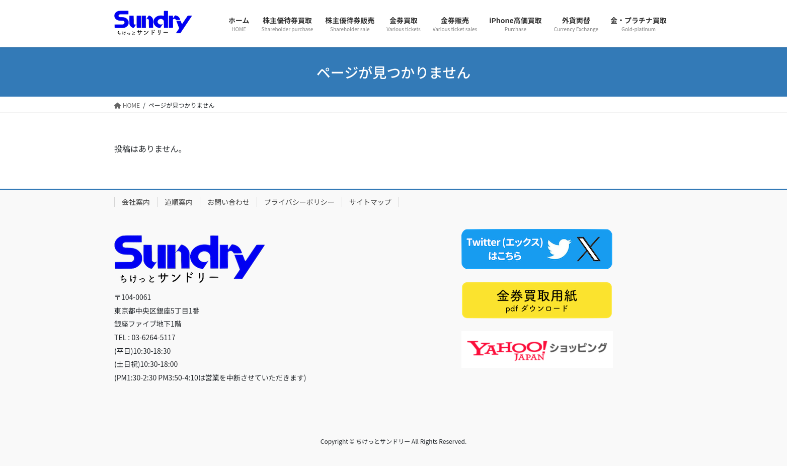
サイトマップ (370, 202)
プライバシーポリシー (299, 202)
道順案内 (179, 202)
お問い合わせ (228, 202)
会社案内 (136, 202)
